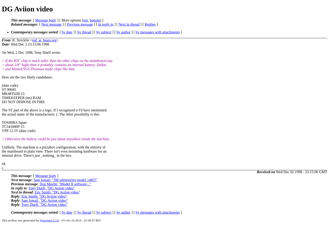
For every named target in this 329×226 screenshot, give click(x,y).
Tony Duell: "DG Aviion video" (52, 188)
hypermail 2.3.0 (49, 220)
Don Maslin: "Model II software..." (65, 184)
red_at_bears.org (44, 40)
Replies (150, 24)
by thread (84, 32)
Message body (45, 20)
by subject (103, 32)
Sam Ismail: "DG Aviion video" (44, 200)
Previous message (80, 24)
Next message (51, 24)
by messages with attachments (158, 32)
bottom (95, 20)
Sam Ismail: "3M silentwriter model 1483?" (66, 180)
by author (123, 32)
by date (67, 32)
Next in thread (129, 24)
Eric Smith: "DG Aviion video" (57, 192)
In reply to (106, 24)
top (85, 20)
